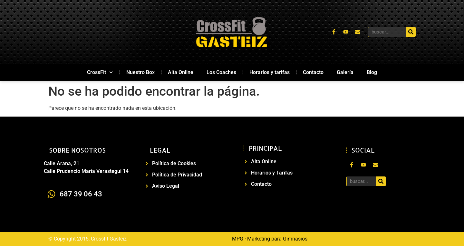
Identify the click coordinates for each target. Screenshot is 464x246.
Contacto (313, 72)
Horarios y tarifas (269, 72)
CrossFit (100, 72)
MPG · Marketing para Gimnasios (269, 239)
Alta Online (180, 72)
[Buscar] (411, 32)
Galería (345, 72)
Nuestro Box (140, 72)
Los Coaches (221, 72)
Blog (372, 72)
